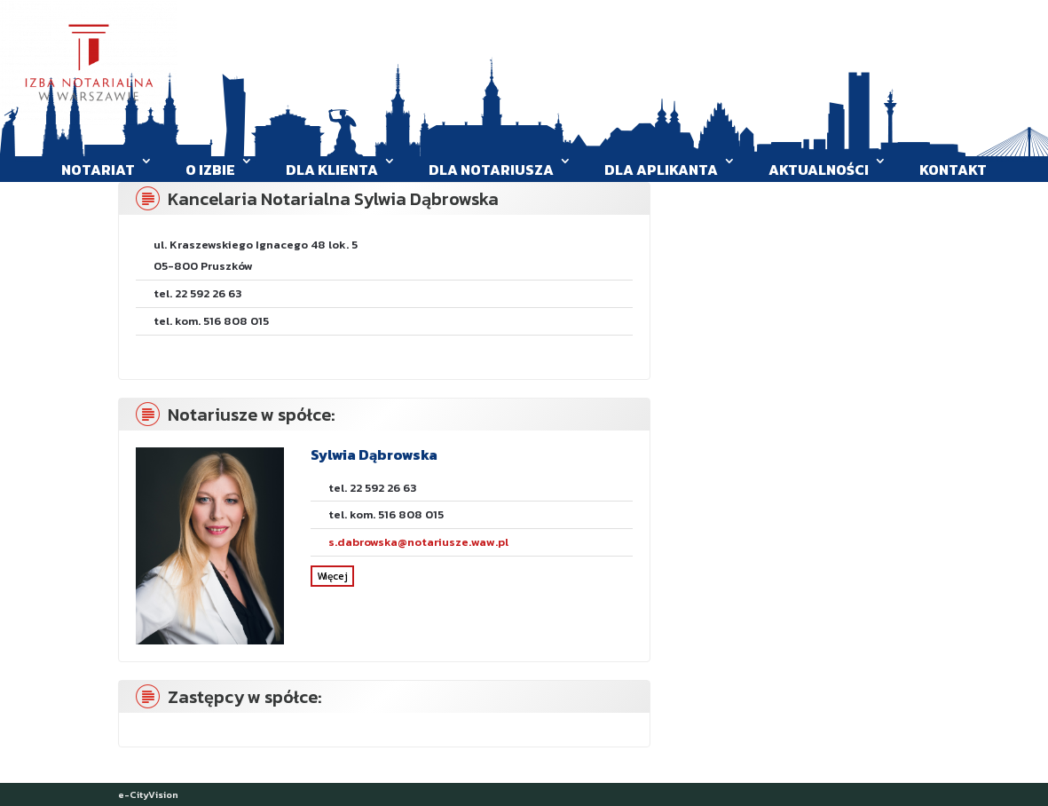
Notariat (98, 169)
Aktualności (818, 169)
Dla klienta (332, 169)
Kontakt (953, 169)
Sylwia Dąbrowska (374, 454)
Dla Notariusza (491, 169)
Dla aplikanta (661, 169)
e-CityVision (148, 794)
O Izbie (210, 169)
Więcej (332, 576)
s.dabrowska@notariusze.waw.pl (418, 541)
